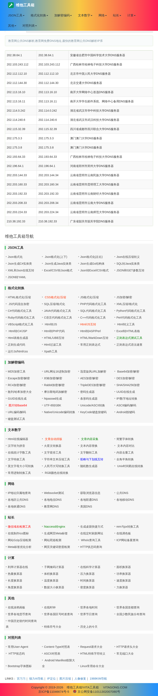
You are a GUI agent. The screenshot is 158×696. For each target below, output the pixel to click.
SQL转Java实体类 (128, 263)
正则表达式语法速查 (129, 344)
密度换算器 (87, 587)
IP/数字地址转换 (126, 398)
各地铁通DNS (17, 506)
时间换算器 (87, 580)
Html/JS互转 (88, 324)
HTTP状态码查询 (91, 547)
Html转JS (50, 324)
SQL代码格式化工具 (93, 310)
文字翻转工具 (89, 452)
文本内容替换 (89, 445)
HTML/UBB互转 (54, 337)
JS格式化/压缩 (89, 297)
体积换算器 (51, 573)
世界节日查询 (89, 614)
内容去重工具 (125, 452)
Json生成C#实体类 (20, 263)
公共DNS (122, 493)
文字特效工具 (16, 459)
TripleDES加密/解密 (93, 385)
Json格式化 (15, 256)
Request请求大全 (91, 646)
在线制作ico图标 (18, 533)
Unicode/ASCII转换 (92, 405)
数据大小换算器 (54, 587)
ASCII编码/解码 (126, 405)
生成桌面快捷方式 (91, 526)
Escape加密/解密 (19, 378)
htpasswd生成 (53, 398)
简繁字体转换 (125, 439)
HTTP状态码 (16, 653)
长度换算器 (15, 580)
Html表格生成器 (18, 337)
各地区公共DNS (18, 499)
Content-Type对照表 (57, 646)
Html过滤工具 (53, 344)
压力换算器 (87, 573)
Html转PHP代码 (54, 331)
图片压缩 (65, 678)
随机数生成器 (89, 466)
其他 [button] (12, 25)
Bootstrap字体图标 (20, 666)
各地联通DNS (89, 499)
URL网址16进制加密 (57, 371)
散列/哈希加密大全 (20, 391)
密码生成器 (87, 391)
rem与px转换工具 (127, 526)
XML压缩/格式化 (127, 304)
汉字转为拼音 (16, 445)
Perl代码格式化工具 (129, 317)
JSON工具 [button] (16, 15)
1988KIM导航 (98, 678)
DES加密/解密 (125, 378)
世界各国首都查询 (127, 607)
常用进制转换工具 (19, 472)
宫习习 (21, 678)
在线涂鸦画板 (16, 607)
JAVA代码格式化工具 (57, 310)
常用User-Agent (18, 646)
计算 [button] (131, 15)
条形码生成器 (89, 398)
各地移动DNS (125, 499)
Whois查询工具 (90, 540)
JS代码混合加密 (18, 304)
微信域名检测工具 (19, 526)
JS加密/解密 (124, 297)
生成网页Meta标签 (56, 533)
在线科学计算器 (90, 567)
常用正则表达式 (90, 344)
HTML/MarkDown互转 (94, 337)
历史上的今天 (89, 626)
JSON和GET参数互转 (130, 270)
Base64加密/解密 (127, 371)
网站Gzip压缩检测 (19, 540)
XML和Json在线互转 (21, 270)
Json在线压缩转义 (128, 256)
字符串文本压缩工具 (57, 459)
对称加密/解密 (53, 378)
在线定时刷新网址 (91, 533)
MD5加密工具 (17, 371)
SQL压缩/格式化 (54, 304)
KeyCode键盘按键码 (93, 412)
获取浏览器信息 (90, 493)
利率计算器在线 (18, 567)
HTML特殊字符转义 (92, 653)
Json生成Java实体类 (57, 263)
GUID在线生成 (17, 398)
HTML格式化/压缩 (19, 297)
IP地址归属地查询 (19, 493)
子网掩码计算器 (54, 567)
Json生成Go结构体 (92, 263)
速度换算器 (123, 580)
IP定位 (51, 678)
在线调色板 (123, 533)
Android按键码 (125, 412)
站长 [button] (117, 15)
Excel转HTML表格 (128, 331)
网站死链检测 (52, 540)
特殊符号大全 (52, 626)
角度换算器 (15, 587)
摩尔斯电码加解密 (55, 391)
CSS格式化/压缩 (55, 297)
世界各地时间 (89, 607)
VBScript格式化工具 (20, 324)
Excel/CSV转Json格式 (58, 270)
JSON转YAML (17, 277)
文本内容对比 (125, 445)
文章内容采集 (89, 439)
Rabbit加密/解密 (54, 385)
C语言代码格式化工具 (58, 317)
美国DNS (86, 506)
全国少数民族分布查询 (130, 614)
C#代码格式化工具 (20, 310)
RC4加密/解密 (17, 385)
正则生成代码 (16, 344)
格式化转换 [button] (39, 15)
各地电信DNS (53, 499)
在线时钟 (50, 607)
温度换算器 (51, 580)
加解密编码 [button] (63, 15)
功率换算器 (123, 573)
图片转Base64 (17, 405)
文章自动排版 (53, 439)
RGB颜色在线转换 (56, 472)
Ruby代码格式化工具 (21, 317)
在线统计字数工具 (19, 452)
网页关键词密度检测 (57, 547)
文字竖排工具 (52, 452)
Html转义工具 (125, 324)
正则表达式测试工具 (129, 337)
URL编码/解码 (17, 412)
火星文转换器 (52, 445)
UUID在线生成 (125, 391)
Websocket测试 (54, 493)
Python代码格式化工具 (131, 310)
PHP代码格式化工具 (93, 304)
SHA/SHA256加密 (128, 385)
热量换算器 (15, 573)
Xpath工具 (50, 351)
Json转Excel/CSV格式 (94, 270)
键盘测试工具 (16, 419)
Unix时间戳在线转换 (129, 466)
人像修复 (80, 678)
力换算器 (122, 587)
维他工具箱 (21, 5)
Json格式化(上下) (55, 256)
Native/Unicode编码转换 (59, 412)
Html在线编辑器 (18, 439)
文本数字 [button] (85, 15)
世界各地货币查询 (19, 614)
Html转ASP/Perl (90, 331)
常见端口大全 (125, 653)
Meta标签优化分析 (19, 547)
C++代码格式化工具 (93, 317)
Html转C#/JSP (17, 331)
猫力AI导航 (36, 678)
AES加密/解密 (89, 378)
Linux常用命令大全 (92, 666)
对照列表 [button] (29, 25)
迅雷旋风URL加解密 (93, 371)
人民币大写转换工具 (57, 466)
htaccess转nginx (54, 526)
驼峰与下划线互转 (91, 459)
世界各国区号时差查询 (58, 614)
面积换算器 (123, 567)
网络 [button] (103, 15)
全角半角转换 (125, 459)
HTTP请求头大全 (127, 646)
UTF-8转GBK (52, 405)
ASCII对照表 (52, 653)
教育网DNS (51, 506)
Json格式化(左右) (91, 256)
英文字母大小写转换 (21, 466)
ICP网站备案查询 (127, 540)
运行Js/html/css (18, 351)
